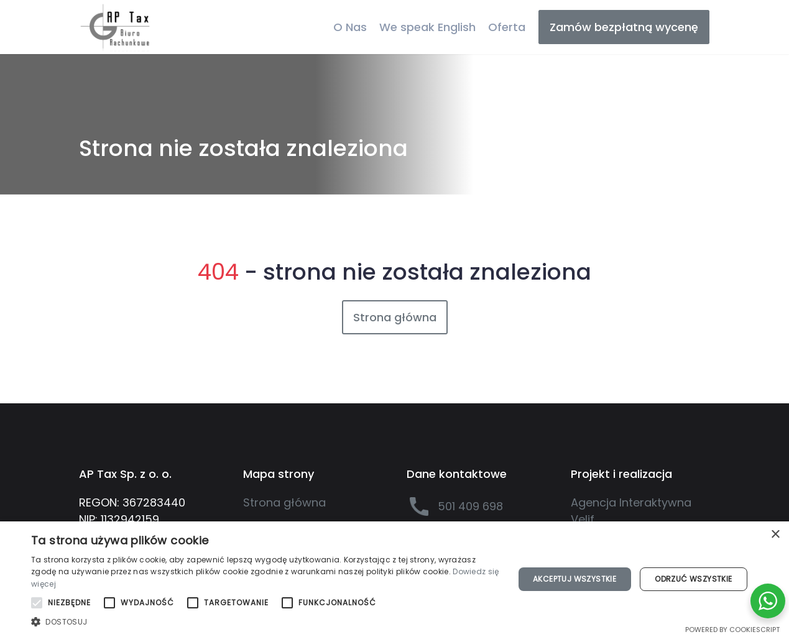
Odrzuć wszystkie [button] (693, 579)
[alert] (394, 579)
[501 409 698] (476, 506)
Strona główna (394, 317)
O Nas (350, 27)
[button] (265, 621)
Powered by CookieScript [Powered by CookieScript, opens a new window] (732, 630)
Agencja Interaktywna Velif (631, 511)
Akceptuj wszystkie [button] (574, 579)
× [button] (775, 534)
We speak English (427, 27)
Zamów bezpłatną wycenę (624, 27)
